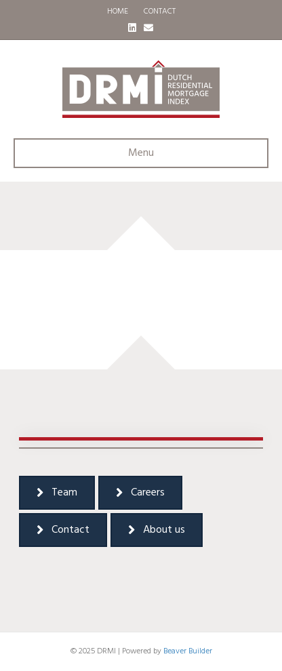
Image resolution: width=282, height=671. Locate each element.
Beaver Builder (187, 651)
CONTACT (160, 11)
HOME (117, 11)
